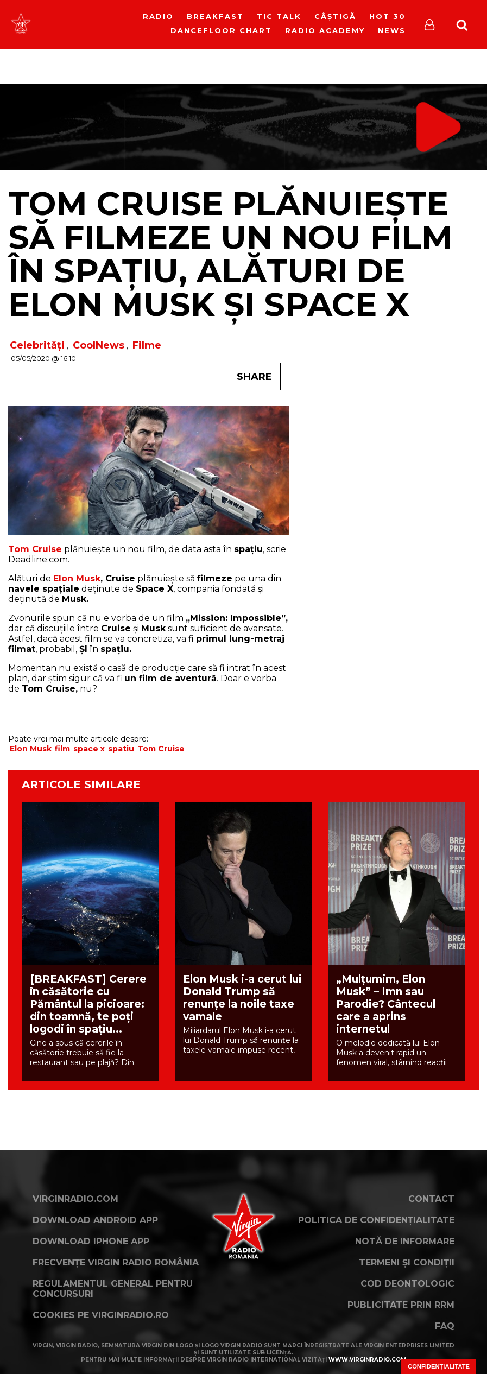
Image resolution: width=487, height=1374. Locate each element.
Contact (431, 1199)
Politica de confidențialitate (376, 1220)
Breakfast (215, 16)
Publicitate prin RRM (400, 1305)
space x (89, 749)
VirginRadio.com (75, 1199)
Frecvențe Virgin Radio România (116, 1262)
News (392, 30)
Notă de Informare (404, 1241)
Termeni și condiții (406, 1262)
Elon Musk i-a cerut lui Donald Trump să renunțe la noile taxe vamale (242, 998)
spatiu (121, 749)
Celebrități (37, 345)
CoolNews (98, 345)
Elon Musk (76, 578)
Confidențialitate (439, 1366)
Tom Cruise (161, 749)
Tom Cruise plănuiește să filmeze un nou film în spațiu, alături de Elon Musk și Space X (230, 253)
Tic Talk (279, 16)
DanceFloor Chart (221, 30)
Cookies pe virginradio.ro (101, 1315)
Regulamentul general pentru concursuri (113, 1288)
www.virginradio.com (367, 1359)
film (62, 749)
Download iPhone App (91, 1241)
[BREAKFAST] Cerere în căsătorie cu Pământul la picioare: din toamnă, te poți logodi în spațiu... (88, 1004)
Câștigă (335, 16)
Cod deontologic (407, 1283)
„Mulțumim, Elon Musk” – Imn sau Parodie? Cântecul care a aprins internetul (385, 1004)
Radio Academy (325, 30)
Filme (146, 345)
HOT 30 (387, 16)
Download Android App (95, 1220)
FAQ (444, 1326)
